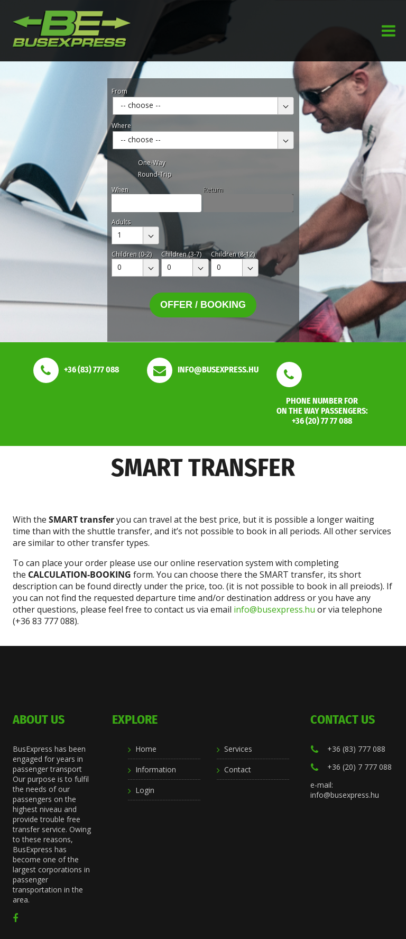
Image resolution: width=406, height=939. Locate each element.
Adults (121, 221)
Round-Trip (155, 174)
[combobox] (203, 106)
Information (155, 769)
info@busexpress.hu (274, 609)
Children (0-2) (132, 254)
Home (145, 749)
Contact (237, 769)
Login (144, 790)
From (119, 91)
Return (213, 189)
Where (121, 125)
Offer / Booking (203, 304)
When (120, 189)
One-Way (151, 162)
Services (238, 749)
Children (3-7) (181, 254)
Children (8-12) (233, 254)
